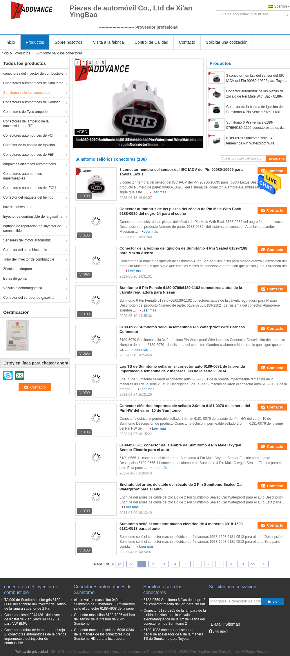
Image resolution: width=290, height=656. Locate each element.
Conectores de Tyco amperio (25, 112)
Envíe (273, 601)
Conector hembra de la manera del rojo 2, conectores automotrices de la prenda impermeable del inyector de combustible (35, 636)
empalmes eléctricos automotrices (29, 164)
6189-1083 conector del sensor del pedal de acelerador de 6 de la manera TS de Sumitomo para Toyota (173, 634)
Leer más (159, 192)
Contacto (187, 42)
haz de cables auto (17, 207)
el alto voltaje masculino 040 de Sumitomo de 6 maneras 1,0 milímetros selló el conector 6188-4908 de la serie (104, 604)
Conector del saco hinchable (25, 250)
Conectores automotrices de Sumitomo (33, 83)
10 (242, 564)
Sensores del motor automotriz (26, 240)
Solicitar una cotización (226, 42)
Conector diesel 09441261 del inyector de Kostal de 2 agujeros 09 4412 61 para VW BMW (34, 619)
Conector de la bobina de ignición (29, 145)
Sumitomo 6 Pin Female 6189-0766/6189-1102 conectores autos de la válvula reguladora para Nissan (255, 125)
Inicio (10, 42)
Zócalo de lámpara (17, 269)
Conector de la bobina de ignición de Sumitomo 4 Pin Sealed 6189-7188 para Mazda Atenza (254, 110)
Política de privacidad (31, 652)
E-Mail (216, 624)
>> (253, 564)
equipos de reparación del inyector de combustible (32, 228)
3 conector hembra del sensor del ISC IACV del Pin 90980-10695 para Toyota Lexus (256, 78)
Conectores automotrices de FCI (28, 135)
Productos (35, 42)
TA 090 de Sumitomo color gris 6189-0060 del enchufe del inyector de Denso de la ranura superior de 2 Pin (35, 604)
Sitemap (232, 624)
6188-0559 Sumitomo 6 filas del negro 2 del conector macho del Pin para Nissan (174, 602)
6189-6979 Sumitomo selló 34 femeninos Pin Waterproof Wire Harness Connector (250, 141)
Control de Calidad (151, 42)
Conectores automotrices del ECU (29, 188)
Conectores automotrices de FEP (29, 155)
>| (264, 564)
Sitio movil (218, 631)
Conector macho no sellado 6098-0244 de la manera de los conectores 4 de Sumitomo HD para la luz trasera (104, 634)
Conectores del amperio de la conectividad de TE (26, 123)
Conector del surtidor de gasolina (28, 298)
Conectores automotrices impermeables (22, 176)
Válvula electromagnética (22, 288)
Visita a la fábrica (108, 42)
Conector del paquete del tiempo (28, 197)
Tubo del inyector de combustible (28, 259)
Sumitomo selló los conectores (26, 93)
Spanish (280, 6)
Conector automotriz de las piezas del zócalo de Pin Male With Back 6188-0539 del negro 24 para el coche (255, 94)
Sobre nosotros (68, 42)
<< (131, 564)
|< (119, 564)
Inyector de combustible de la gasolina (32, 217)
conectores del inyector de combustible (33, 74)
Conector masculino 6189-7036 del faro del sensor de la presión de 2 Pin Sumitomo (104, 619)
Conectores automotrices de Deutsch (31, 102)
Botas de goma (15, 278)
